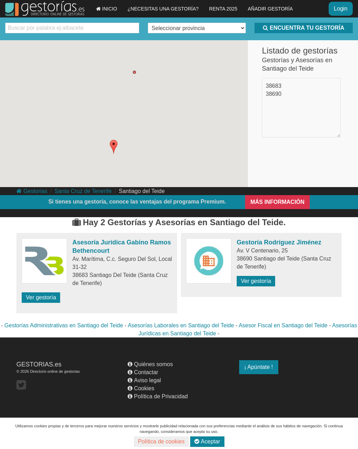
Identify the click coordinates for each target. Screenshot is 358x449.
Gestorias (31, 191)
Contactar (143, 372)
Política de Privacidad (158, 396)
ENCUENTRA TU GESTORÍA (303, 28)
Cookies (141, 388)
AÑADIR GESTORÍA (270, 9)
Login (341, 9)
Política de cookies (161, 441)
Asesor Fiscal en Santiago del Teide (283, 325)
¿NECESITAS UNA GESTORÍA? (163, 9)
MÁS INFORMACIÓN (277, 202)
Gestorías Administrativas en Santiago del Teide (64, 325)
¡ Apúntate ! (258, 367)
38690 (273, 94)
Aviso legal (144, 380)
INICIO (106, 9)
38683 (273, 86)
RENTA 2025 (223, 9)
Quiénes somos (150, 364)
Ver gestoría (41, 297)
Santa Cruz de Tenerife (83, 191)
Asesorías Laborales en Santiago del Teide (181, 325)
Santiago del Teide (142, 191)
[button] (113, 147)
